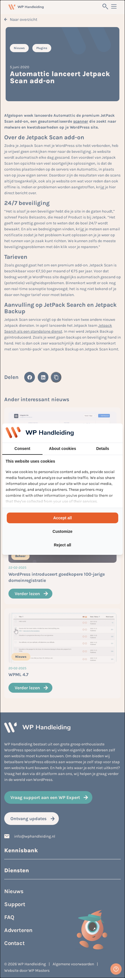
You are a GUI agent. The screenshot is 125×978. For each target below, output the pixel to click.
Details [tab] (102, 448)
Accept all (62, 518)
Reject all (62, 545)
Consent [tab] (22, 448)
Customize (63, 531)
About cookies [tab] (62, 448)
